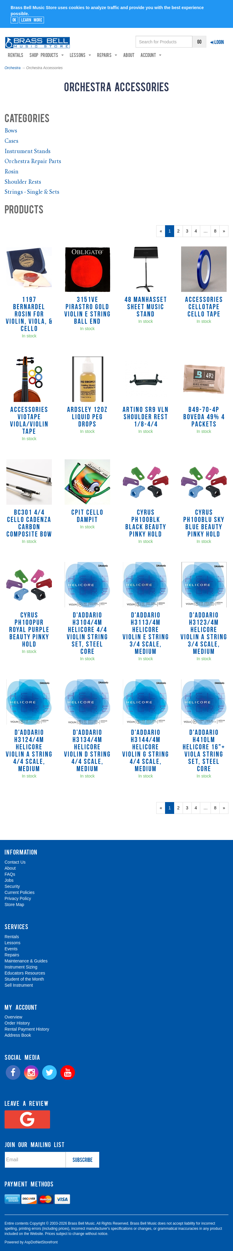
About (128, 55)
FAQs (10, 874)
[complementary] (185, 1217)
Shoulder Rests (23, 182)
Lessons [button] (80, 55)
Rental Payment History (27, 1029)
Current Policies (20, 892)
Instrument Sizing (21, 967)
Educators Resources (25, 973)
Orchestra (13, 68)
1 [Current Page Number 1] (171, 232)
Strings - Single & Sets (32, 193)
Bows (11, 131)
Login (217, 42)
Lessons (12, 942)
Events (11, 948)
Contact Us (15, 862)
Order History (17, 1023)
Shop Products (46, 55)
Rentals (15, 55)
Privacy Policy (18, 898)
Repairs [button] (107, 55)
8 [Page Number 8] (217, 231)
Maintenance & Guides (26, 960)
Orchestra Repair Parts (33, 162)
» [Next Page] (225, 232)
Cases (11, 142)
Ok (14, 19)
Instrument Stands (27, 152)
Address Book (18, 1035)
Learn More (31, 19)
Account (150, 55)
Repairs (12, 954)
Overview (13, 1017)
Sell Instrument (19, 985)
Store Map (14, 904)
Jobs (9, 880)
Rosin (12, 172)
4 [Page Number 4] (198, 231)
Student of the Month (24, 979)
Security (12, 886)
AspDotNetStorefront (41, 1242)
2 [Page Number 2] (180, 231)
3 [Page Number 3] (189, 231)
